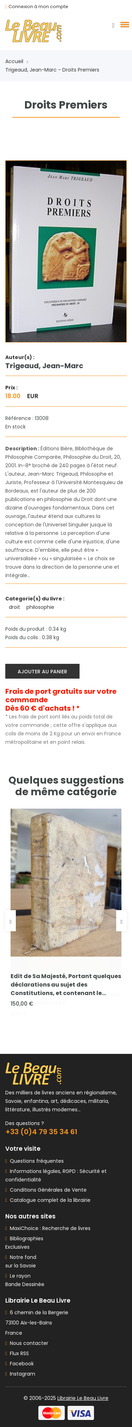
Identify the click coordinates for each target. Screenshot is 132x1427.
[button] (123, 24)
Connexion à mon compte (38, 6)
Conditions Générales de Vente (47, 1189)
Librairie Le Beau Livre (82, 1398)
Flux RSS (17, 1353)
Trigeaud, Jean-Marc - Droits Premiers (52, 69)
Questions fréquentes (35, 1161)
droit (15, 607)
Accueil (16, 61)
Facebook (19, 1363)
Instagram (20, 1373)
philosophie (41, 607)
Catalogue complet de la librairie (48, 1200)
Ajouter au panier (42, 671)
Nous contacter (26, 1343)
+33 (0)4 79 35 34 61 (41, 1132)
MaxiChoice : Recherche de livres (48, 1228)
